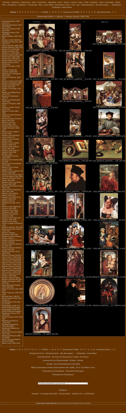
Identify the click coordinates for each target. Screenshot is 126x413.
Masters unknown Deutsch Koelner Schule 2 (12, 241)
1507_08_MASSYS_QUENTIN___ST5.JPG (42, 108)
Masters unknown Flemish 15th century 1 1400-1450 (11, 256)
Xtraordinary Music (104, 12)
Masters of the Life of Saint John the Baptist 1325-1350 (12, 175)
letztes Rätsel (67, 7)
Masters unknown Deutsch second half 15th (12, 248)
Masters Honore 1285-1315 (12, 55)
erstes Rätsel (48, 5)
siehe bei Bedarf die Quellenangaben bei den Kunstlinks (74, 403)
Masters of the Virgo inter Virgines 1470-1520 (11, 219)
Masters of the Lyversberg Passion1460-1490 (11, 183)
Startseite (6, 2)
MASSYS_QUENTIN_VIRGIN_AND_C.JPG (42, 277)
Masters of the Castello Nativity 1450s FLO (10, 144)
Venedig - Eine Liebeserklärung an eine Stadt (63, 364)
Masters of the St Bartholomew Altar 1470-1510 (11, 203)
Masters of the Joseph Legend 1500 (10, 168)
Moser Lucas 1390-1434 (11, 343)
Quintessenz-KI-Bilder (71, 12)
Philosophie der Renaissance (63, 374)
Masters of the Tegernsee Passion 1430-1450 (11, 207)
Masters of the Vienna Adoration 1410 (10, 215)
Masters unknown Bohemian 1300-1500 (10, 234)
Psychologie (109, 2)
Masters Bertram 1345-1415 (12, 47)
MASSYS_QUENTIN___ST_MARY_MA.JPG (41, 334)
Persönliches (32, 5)
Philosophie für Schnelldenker (53, 371)
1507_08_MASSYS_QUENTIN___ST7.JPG (109, 107)
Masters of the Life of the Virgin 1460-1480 (11, 179)
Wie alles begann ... (103, 5)
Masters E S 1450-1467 (10, 49)
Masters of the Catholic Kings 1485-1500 (10, 147)
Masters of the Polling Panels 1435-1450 (10, 194)
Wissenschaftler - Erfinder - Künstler (70, 360)
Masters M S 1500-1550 (11, 57)
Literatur (74, 2)
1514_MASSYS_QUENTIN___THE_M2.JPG (75, 161)
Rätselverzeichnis (87, 5)
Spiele (117, 2)
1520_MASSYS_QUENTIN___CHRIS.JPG (109, 191)
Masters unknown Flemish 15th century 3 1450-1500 (11, 263)
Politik (86, 2)
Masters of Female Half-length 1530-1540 (11, 86)
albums (60, 16)
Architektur (94, 2)
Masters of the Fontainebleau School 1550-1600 (10, 156)
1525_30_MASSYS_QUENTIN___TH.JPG (109, 220)
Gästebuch (22, 5)
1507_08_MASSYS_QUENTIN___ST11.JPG (109, 44)
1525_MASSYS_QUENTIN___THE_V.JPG (75, 248)
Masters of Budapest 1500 (11, 83)
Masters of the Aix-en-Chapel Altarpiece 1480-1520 (11, 128)
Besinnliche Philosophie (75, 371)
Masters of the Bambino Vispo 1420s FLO (11, 136)
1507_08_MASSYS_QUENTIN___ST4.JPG (109, 79)
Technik (66, 2)
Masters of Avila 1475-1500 (12, 81)
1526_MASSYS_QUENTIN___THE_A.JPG (109, 248)
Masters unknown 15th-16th (12, 227)
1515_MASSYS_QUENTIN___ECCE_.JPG (42, 191)
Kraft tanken (42, 2)
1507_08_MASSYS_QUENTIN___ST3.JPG (75, 79)
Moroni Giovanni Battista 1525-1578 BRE (11, 340)
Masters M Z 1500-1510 (11, 59)
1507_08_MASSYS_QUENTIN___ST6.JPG (75, 101)
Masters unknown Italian (11, 278)
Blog (40, 5)
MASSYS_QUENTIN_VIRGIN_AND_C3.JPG (109, 277)
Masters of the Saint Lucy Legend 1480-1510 (11, 198)
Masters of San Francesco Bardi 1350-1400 (11, 119)
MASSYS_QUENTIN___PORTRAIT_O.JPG (75, 305)
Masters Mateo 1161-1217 (11, 60)
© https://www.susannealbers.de (46, 403)
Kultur (80, 2)
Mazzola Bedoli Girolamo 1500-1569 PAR (11, 286)
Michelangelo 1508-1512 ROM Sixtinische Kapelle (11, 307)
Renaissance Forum (62, 5)
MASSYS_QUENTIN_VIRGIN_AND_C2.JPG (75, 277)
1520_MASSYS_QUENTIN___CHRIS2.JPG (42, 217)
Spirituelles (52, 2)
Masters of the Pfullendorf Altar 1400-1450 (11, 190)
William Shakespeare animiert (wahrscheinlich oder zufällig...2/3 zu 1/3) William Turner (63, 367)
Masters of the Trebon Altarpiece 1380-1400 (10, 211)
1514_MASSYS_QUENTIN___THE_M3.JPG (108, 161)
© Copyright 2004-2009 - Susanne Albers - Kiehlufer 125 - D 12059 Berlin (67, 394)
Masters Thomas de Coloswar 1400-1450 (9, 71)
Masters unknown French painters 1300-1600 (11, 275)
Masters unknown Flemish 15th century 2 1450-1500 (11, 260)
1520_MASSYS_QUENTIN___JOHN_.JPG (75, 220)
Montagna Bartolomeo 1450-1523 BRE (10, 325)
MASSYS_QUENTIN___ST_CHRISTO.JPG (109, 305)
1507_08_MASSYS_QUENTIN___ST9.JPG (75, 136)
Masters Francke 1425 (10, 51)
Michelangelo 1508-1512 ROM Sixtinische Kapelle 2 (12, 310)
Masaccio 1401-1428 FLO (11, 40)
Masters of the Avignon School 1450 (10, 132)
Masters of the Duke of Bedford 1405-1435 (10, 151)
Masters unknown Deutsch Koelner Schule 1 (12, 237)
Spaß (101, 2)
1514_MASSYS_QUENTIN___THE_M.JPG (42, 163)
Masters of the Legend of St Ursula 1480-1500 (12, 172)
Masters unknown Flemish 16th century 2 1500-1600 (11, 271)
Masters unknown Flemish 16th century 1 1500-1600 (11, 267)
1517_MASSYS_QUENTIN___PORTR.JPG (75, 191)
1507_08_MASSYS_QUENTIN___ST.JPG (41, 51)
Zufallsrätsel (116, 5)
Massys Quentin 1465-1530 (77, 16)
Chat (73, 5)
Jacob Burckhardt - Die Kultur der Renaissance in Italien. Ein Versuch (63, 357)
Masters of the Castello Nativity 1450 (10, 140)
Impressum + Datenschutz (21, 2)
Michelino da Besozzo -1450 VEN (10, 321)
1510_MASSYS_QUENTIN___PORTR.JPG (109, 136)
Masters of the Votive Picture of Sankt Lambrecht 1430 (12, 223)
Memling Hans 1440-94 (10, 296)
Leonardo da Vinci (49, 360)
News (34, 2)
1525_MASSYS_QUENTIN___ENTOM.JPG (42, 244)
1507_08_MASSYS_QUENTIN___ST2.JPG (42, 79)
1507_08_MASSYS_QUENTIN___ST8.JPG (42, 136)
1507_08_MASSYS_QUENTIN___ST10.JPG (75, 51)
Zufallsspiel (56, 7)
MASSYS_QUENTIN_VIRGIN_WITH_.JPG (42, 305)
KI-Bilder (45, 12)
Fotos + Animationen (9, 5)
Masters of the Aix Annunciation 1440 (9, 123)
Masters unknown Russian (12, 279)
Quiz (78, 5)
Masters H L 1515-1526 (10, 53)
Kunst (60, 2)
